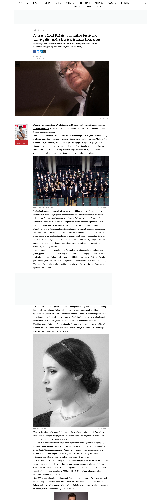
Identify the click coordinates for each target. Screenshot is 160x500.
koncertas (45, 128)
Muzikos (37, 44)
